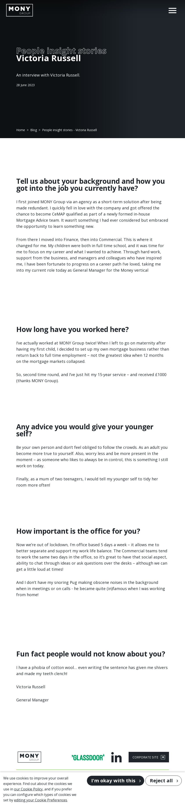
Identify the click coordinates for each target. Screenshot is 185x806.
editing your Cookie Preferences (40, 800)
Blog (33, 130)
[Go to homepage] (19, 10)
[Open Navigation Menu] (172, 10)
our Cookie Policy (28, 789)
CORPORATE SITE (149, 757)
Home (20, 130)
